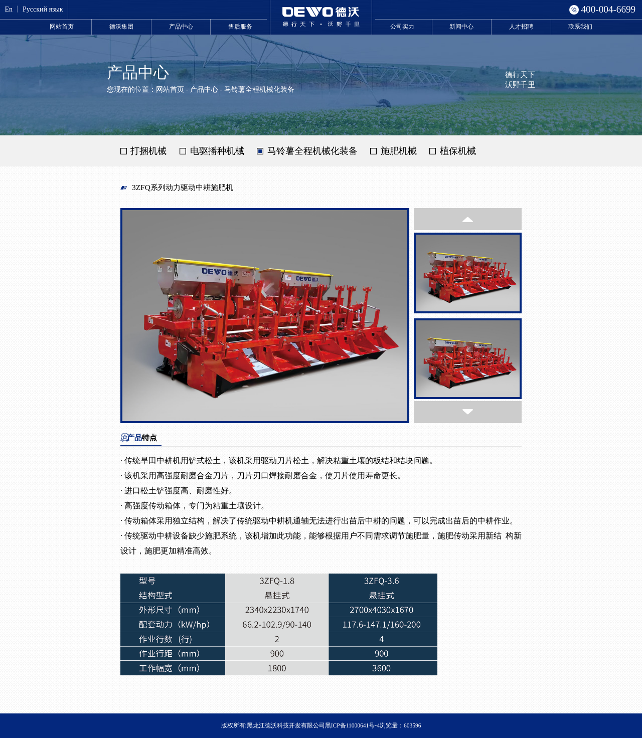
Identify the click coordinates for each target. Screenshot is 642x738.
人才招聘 (521, 27)
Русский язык (43, 9)
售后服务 (240, 27)
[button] (468, 219)
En (9, 9)
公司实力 (402, 27)
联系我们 (580, 27)
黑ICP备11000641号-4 (352, 725)
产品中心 (181, 27)
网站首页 (62, 27)
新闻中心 (461, 27)
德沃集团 (121, 27)
